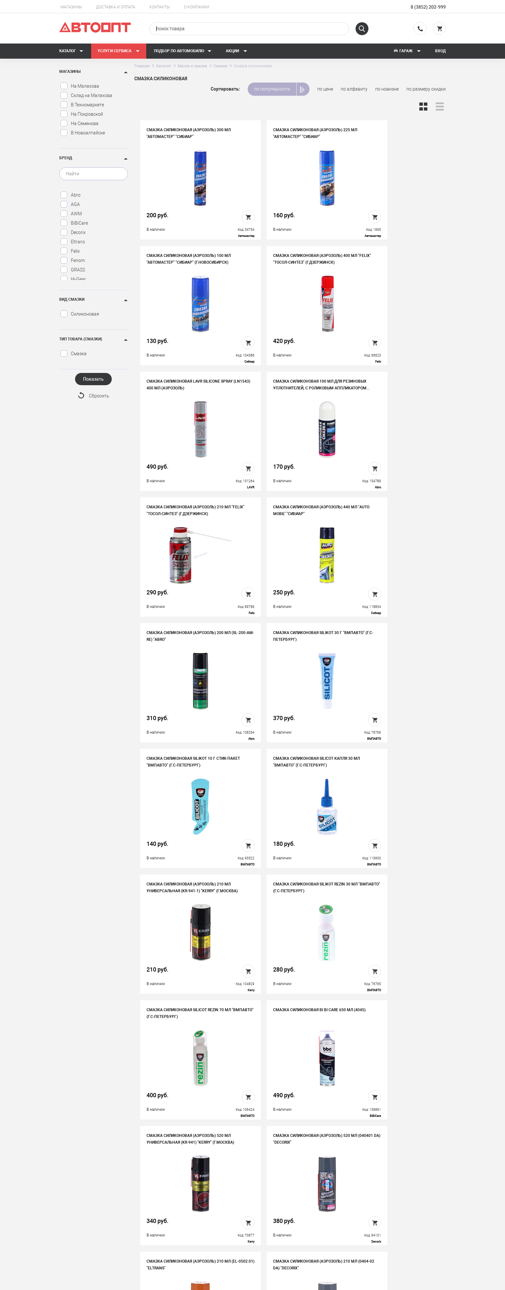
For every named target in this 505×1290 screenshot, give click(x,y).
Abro (70, 195)
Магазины (71, 7)
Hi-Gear (73, 279)
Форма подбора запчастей (293, 1233)
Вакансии (179, 1203)
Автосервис (277, 1203)
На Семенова (79, 123)
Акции (236, 51)
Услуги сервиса (119, 51)
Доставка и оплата (115, 7)
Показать (93, 379)
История (178, 1193)
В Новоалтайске (82, 132)
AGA (70, 204)
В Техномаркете (82, 104)
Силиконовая (79, 314)
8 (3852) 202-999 (428, 7)
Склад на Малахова (86, 95)
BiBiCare (74, 223)
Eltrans (72, 241)
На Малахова (79, 86)
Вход (440, 51)
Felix (70, 251)
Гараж (407, 51)
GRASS (72, 269)
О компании (196, 7)
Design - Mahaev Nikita (426, 1282)
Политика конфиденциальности (202, 1233)
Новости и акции (282, 1213)
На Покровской (81, 114)
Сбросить (99, 396)
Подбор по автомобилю (183, 51)
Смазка (73, 353)
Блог (270, 1223)
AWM (71, 213)
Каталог (71, 51)
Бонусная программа (191, 1223)
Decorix (73, 232)
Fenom (72, 260)
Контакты (159, 7)
